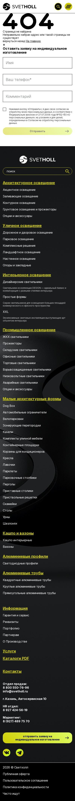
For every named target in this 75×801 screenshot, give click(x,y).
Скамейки (10, 504)
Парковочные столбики (19, 478)
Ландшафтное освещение (21, 252)
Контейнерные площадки (21, 445)
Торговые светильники (19, 363)
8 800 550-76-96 (16, 687)
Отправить (37, 131)
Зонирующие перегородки (22, 425)
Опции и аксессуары (17, 216)
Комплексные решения (19, 245)
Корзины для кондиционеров (24, 451)
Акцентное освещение (19, 190)
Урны (6, 517)
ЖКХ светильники (16, 337)
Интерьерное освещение (27, 275)
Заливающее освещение (20, 196)
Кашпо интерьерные (17, 540)
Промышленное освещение (29, 330)
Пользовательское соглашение (25, 780)
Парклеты (10, 471)
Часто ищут (11, 793)
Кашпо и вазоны (18, 533)
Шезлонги (10, 523)
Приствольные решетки (20, 497)
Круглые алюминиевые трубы (24, 586)
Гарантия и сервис (16, 615)
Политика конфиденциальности (26, 787)
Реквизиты (10, 622)
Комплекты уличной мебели (22, 438)
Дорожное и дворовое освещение (28, 232)
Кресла (8, 458)
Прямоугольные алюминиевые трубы (29, 593)
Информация (15, 608)
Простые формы (37, 301)
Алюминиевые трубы (23, 573)
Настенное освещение (19, 259)
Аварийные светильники (20, 382)
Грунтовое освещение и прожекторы (29, 209)
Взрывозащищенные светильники (27, 369)
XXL (37, 316)
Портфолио (11, 628)
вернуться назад (14, 41)
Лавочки (9, 464)
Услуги (9, 651)
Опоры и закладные (17, 265)
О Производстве (15, 641)
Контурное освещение (19, 203)
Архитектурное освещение (29, 183)
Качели (8, 432)
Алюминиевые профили (25, 556)
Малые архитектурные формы (32, 399)
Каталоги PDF (16, 658)
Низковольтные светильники (23, 376)
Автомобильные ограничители (25, 412)
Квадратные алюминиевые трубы (27, 580)
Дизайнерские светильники (37, 286)
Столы (7, 510)
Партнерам (11, 635)
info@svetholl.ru (15, 691)
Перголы (9, 484)
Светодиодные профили (20, 563)
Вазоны (8, 547)
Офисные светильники (19, 356)
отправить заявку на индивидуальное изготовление (37, 738)
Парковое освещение (18, 239)
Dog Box (9, 406)
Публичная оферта (16, 774)
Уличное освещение (22, 225)
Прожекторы (12, 343)
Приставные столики (18, 491)
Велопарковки (13, 419)
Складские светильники (20, 350)
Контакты (12, 671)
